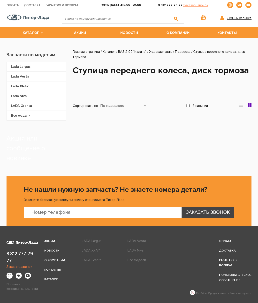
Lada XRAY (20, 86)
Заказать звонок (195, 5)
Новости (129, 33)
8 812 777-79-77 (170, 5)
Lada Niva (19, 96)
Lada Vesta (20, 76)
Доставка (32, 5)
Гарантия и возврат (62, 5)
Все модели (20, 115)
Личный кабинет (239, 18)
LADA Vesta (136, 241)
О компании (178, 33)
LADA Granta (21, 106)
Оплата (13, 5)
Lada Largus (21, 67)
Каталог (31, 33)
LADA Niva (135, 250)
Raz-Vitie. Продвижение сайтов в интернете (220, 293)
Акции (80, 33)
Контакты (227, 33)
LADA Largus (91, 241)
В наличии (197, 106)
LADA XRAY (91, 250)
